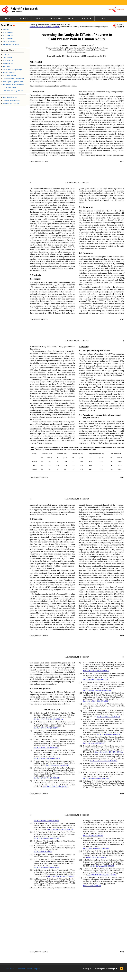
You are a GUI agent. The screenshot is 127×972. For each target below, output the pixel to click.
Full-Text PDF (7, 32)
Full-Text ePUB (7, 38)
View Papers (6, 57)
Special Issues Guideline (10, 103)
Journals (24, 18)
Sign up (86, 968)
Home (8, 18)
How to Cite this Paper (10, 45)
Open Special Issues (8, 97)
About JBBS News (8, 88)
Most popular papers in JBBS (12, 82)
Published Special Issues (10, 100)
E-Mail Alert (9, 969)
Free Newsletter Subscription (12, 79)
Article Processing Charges (11, 69)
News (71, 18)
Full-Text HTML (7, 35)
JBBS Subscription (8, 76)
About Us (86, 18)
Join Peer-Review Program (28, 969)
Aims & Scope (7, 60)
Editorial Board (7, 63)
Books (39, 18)
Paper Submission (8, 73)
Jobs (102, 18)
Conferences (55, 18)
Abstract (5, 29)
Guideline (5, 66)
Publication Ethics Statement (12, 85)
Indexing (5, 54)
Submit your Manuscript (105, 968)
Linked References (8, 42)
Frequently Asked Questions (12, 91)
